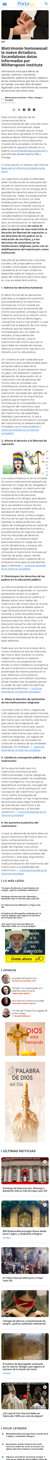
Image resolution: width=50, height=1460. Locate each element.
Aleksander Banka (21, 993)
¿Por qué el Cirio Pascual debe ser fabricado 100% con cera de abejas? (18, 925)
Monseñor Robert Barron (24, 1003)
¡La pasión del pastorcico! (24, 978)
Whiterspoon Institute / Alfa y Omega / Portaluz (24, 98)
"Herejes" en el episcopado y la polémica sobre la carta (27, 989)
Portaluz (7, 1238)
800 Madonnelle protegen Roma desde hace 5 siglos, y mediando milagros (24, 1232)
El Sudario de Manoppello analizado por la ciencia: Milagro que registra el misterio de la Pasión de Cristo (21, 915)
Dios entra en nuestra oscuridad (28, 1000)
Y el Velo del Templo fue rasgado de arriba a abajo (29, 1012)
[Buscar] (46, 4)
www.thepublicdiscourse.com (28, 150)
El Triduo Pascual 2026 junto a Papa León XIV (20, 906)
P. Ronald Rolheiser (21, 1016)
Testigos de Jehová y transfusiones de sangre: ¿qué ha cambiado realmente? (20, 889)
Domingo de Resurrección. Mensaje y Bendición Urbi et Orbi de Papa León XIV (20, 897)
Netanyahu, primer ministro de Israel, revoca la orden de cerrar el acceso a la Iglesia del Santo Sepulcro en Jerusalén (25, 1446)
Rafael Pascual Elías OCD (24, 981)
